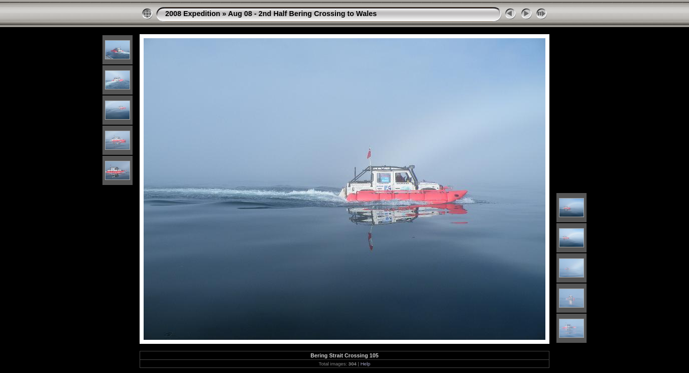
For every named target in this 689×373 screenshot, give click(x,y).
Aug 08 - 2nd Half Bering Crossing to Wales (302, 14)
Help (366, 363)
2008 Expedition (192, 14)
